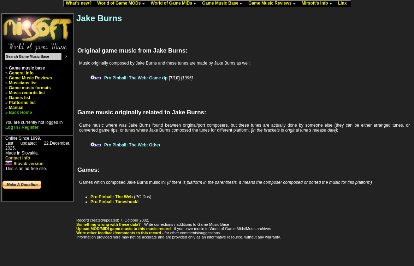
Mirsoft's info (318, 3)
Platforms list (22, 102)
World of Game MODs (122, 3)
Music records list (27, 92)
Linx (344, 3)
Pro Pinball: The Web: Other (132, 145)
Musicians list (23, 82)
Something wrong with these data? (108, 224)
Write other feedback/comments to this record (118, 233)
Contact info (17, 158)
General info (21, 73)
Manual (16, 107)
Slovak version (24, 163)
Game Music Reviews (273, 3)
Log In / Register (22, 127)
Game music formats (30, 87)
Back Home (20, 112)
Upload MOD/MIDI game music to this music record (123, 228)
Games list (19, 97)
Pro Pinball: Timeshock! (114, 201)
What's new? (80, 3)
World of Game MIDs (175, 3)
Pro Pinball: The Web (111, 196)
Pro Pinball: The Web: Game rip (135, 77)
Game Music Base (224, 3)
